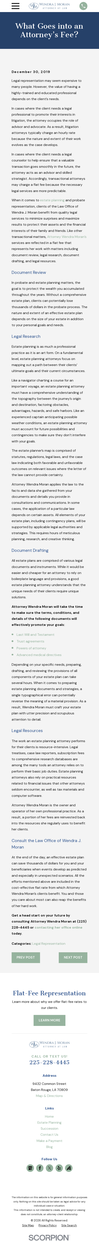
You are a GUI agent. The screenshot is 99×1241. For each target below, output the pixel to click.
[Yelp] (59, 1168)
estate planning (52, 200)
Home (49, 1116)
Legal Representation (48, 943)
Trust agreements (30, 641)
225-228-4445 (49, 1062)
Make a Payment (49, 1141)
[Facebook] (40, 1168)
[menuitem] (28, 1225)
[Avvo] (69, 1168)
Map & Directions (49, 1096)
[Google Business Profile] (30, 1168)
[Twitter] (50, 1168)
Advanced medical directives (39, 655)
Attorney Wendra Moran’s (67, 236)
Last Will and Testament (35, 634)
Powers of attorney (31, 648)
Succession (49, 1128)
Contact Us (49, 1134)
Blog (49, 1147)
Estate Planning (49, 1122)
